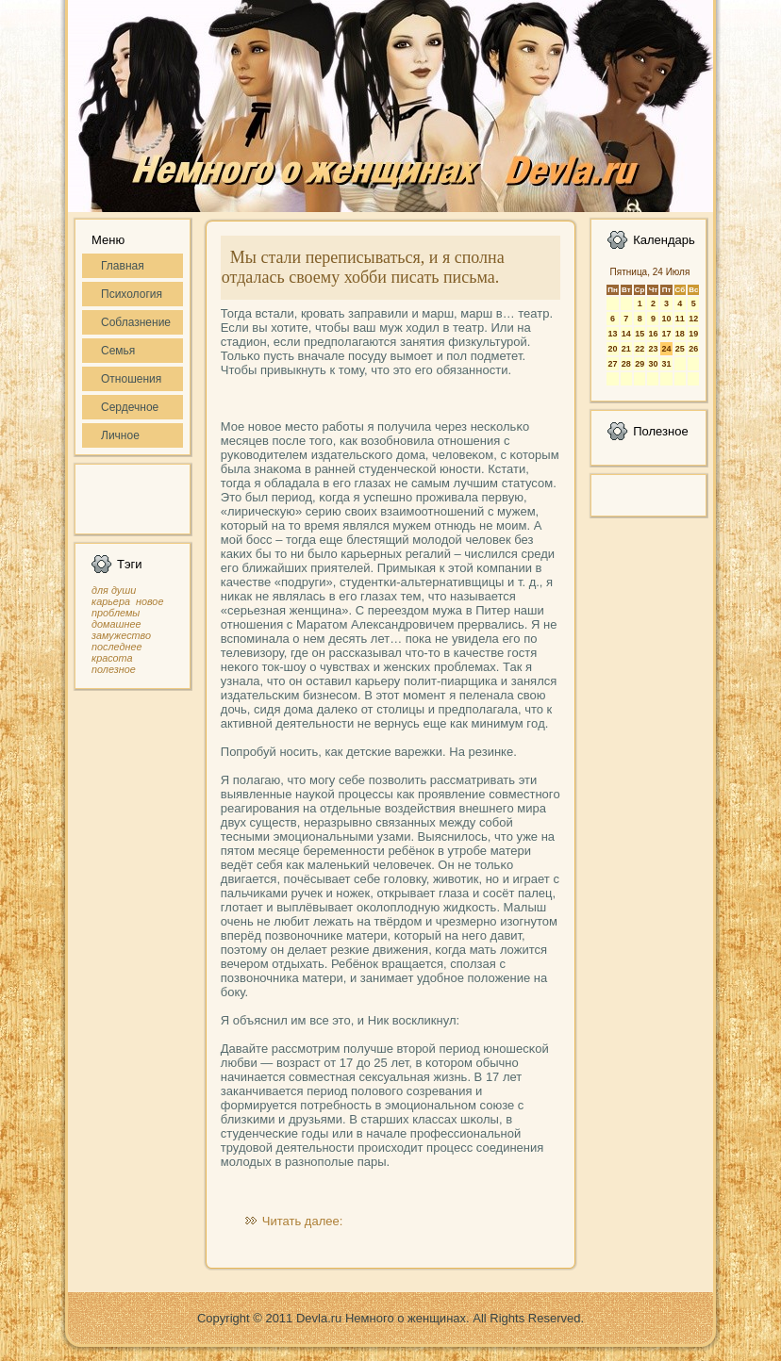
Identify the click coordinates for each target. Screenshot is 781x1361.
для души (113, 590)
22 (639, 348)
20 (612, 348)
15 (639, 333)
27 (612, 364)
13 (612, 333)
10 (666, 318)
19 (693, 333)
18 (680, 333)
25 (680, 348)
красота (112, 658)
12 (693, 318)
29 (639, 364)
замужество (121, 635)
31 (666, 364)
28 (626, 364)
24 (666, 348)
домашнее (116, 624)
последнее (116, 646)
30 (652, 364)
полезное (113, 669)
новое (149, 601)
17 (666, 333)
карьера (110, 601)
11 (680, 318)
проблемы (115, 612)
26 (693, 348)
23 (652, 348)
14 (626, 333)
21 (626, 348)
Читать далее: (302, 1221)
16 (652, 333)
